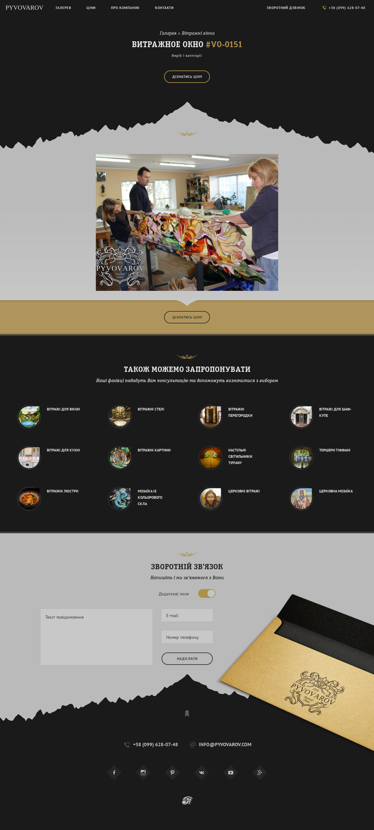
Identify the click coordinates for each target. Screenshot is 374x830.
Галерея (168, 33)
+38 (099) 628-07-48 (150, 744)
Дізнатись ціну (187, 76)
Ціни (91, 8)
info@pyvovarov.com (220, 744)
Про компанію (125, 8)
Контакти (164, 8)
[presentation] (209, 686)
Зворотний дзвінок (286, 8)
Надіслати (187, 658)
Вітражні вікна (198, 33)
